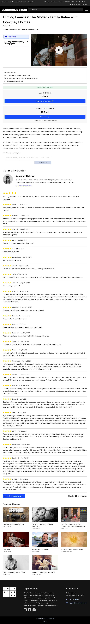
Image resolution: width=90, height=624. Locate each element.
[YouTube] (25, 610)
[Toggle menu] (86, 9)
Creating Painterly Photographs (72, 549)
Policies (45, 621)
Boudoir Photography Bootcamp (43, 572)
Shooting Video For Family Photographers (14, 42)
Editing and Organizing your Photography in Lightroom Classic (73, 525)
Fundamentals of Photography (14, 524)
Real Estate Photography (40, 549)
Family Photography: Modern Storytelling (42, 525)
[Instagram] (34, 610)
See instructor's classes (24, 186)
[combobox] (56, 9)
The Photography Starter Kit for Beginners (14, 573)
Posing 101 (6, 549)
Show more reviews (14, 496)
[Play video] (59, 50)
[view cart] (84, 2)
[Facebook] (29, 610)
